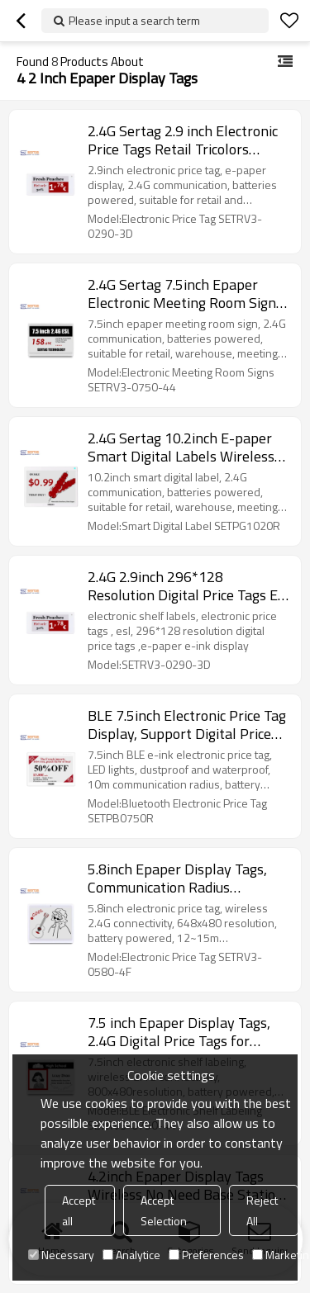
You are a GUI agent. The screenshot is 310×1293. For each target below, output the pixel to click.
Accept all (78, 1210)
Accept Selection (164, 1210)
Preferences (206, 1254)
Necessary (61, 1254)
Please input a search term (134, 20)
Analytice (131, 1254)
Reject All (262, 1210)
